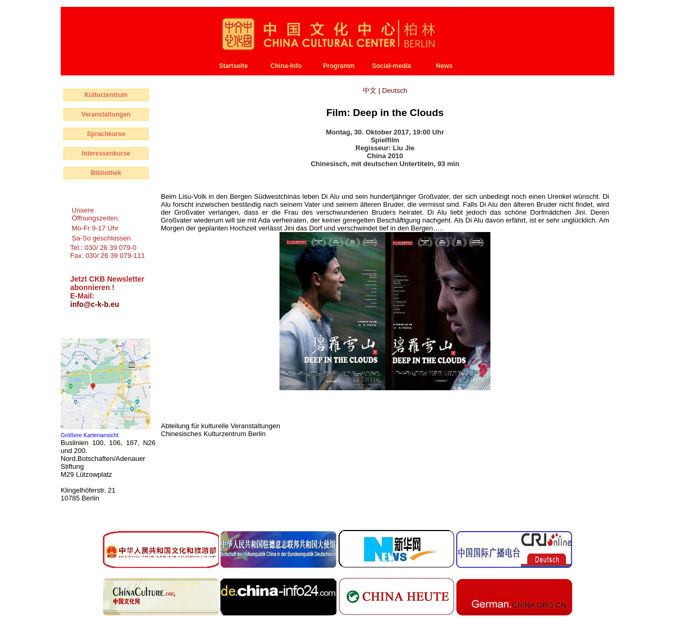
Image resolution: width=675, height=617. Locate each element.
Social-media (391, 66)
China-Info (286, 66)
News (444, 66)
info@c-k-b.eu (94, 304)
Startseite (233, 66)
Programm (338, 66)
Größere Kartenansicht (90, 435)
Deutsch (394, 90)
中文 (371, 90)
